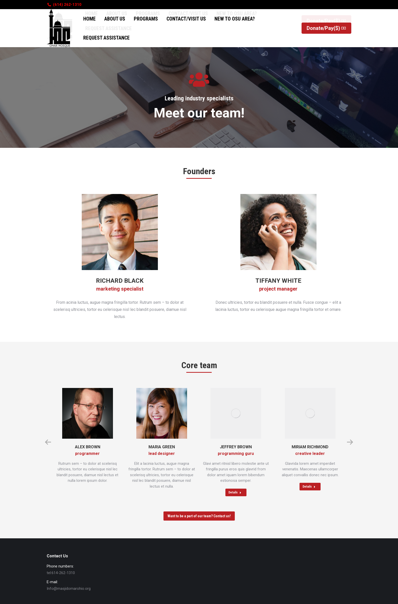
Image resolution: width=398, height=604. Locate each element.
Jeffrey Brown (236, 447)
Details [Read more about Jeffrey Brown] (234, 492)
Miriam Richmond (310, 447)
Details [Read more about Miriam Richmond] (309, 486)
